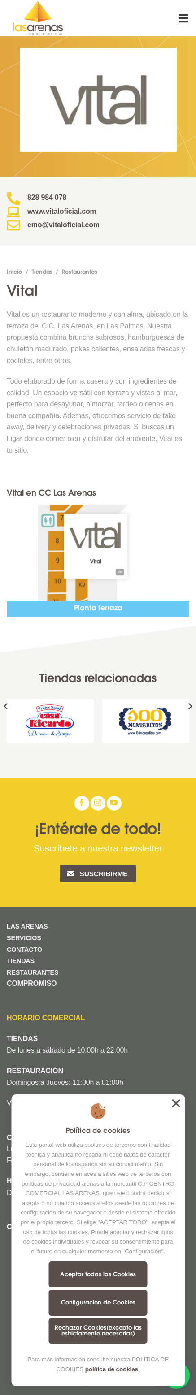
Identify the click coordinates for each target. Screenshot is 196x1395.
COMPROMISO (33, 983)
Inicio (14, 272)
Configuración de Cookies (98, 1303)
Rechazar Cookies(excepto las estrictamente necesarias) (98, 1331)
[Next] (189, 724)
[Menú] (184, 18)
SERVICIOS (24, 938)
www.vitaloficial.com (61, 211)
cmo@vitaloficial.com (63, 225)
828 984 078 (46, 197)
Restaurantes (79, 272)
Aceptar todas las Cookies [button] (175, 1103)
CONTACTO (24, 949)
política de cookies (111, 1369)
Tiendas (42, 272)
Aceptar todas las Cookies (98, 1275)
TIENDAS (21, 960)
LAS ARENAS (27, 926)
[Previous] (6, 724)
